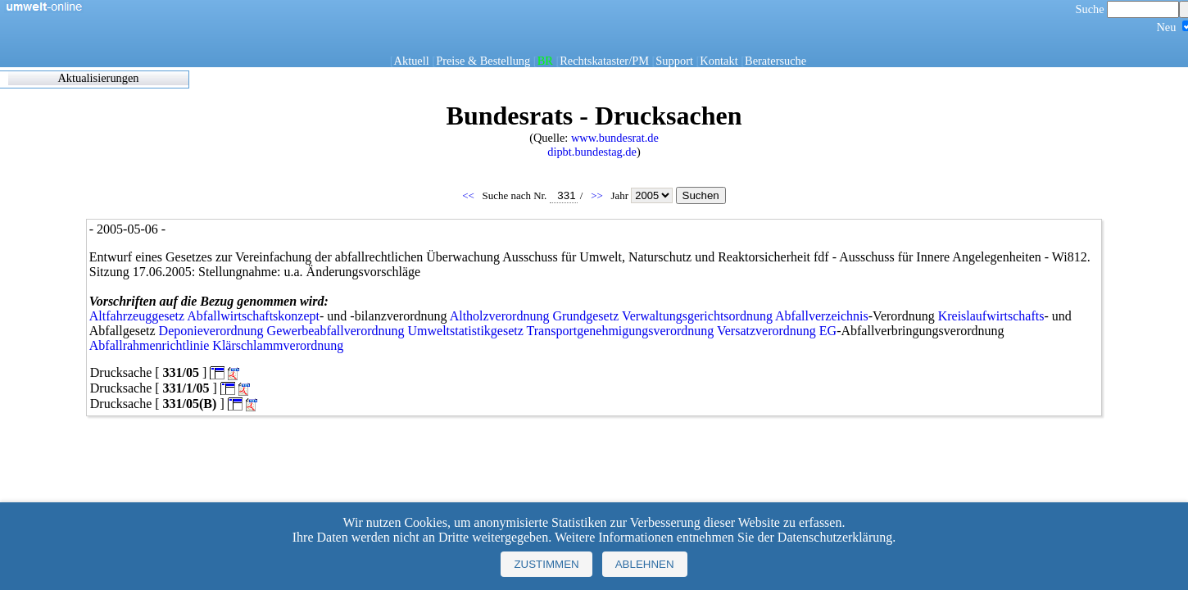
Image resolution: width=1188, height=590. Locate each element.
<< (469, 195)
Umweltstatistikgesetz (466, 331)
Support (674, 60)
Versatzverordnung (766, 331)
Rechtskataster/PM (604, 60)
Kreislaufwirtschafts (991, 316)
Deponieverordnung (211, 331)
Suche (1128, 9)
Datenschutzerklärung (835, 537)
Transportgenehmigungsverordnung (620, 331)
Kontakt (718, 60)
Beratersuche (775, 60)
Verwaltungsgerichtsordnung (697, 316)
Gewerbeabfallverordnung (336, 331)
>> (598, 195)
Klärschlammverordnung (277, 345)
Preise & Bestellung (483, 60)
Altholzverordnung (500, 316)
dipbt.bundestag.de (592, 151)
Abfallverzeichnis (821, 316)
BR (545, 60)
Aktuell (411, 60)
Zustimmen (546, 564)
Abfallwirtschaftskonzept (253, 316)
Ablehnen (644, 564)
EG (828, 331)
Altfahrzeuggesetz (136, 316)
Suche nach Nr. (530, 195)
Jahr (642, 195)
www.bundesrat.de (615, 137)
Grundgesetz (585, 316)
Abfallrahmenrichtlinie (149, 345)
